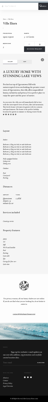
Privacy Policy (7, 383)
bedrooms (7, 43)
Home (4, 19)
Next (42, 59)
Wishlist (40, 6)
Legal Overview (8, 386)
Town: (18, 194)
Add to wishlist (29, 44)
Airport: (6, 194)
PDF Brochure (39, 44)
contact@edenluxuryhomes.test (24, 314)
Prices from (7, 33)
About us (6, 378)
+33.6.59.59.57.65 (37, 6)
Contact (33, 6)
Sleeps (26, 33)
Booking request (34, 49)
